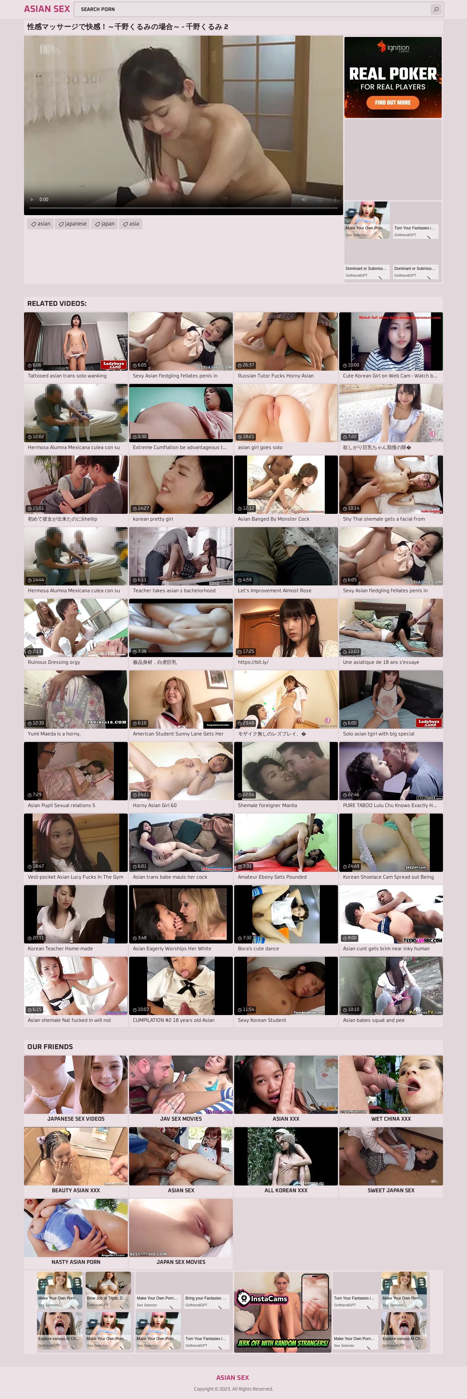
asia (134, 223)
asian (44, 223)
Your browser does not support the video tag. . (183, 125)
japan (108, 223)
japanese (76, 223)
